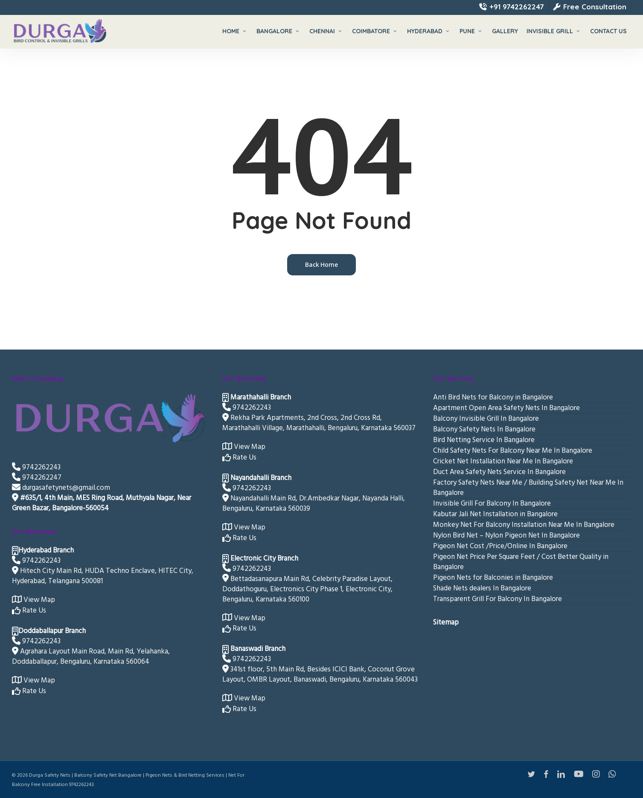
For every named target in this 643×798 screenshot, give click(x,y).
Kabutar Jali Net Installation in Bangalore (495, 514)
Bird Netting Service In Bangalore (484, 440)
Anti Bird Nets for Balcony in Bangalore (493, 397)
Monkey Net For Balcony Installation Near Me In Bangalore (523, 525)
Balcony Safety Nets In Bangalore (484, 429)
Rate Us (29, 610)
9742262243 (36, 467)
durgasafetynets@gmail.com (61, 488)
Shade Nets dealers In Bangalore (482, 588)
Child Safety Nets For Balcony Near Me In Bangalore (512, 450)
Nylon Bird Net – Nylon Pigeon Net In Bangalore (506, 535)
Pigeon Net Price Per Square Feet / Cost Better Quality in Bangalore (520, 562)
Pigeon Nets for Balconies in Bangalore (493, 577)
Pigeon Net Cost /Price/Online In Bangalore (500, 546)
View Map (33, 600)
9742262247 (36, 477)
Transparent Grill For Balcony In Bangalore (497, 599)
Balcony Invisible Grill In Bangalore (486, 418)
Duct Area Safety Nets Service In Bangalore (499, 472)
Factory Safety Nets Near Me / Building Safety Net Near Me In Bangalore (528, 487)
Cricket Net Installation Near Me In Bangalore (503, 461)
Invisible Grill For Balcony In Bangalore (492, 503)
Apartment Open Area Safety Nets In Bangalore (506, 408)
